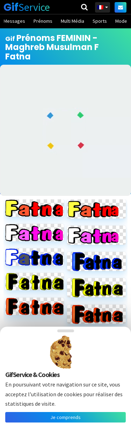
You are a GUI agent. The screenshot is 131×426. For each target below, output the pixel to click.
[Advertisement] (65, 130)
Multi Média (72, 21)
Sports (100, 21)
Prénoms (43, 21)
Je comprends (65, 417)
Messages (14, 21)
